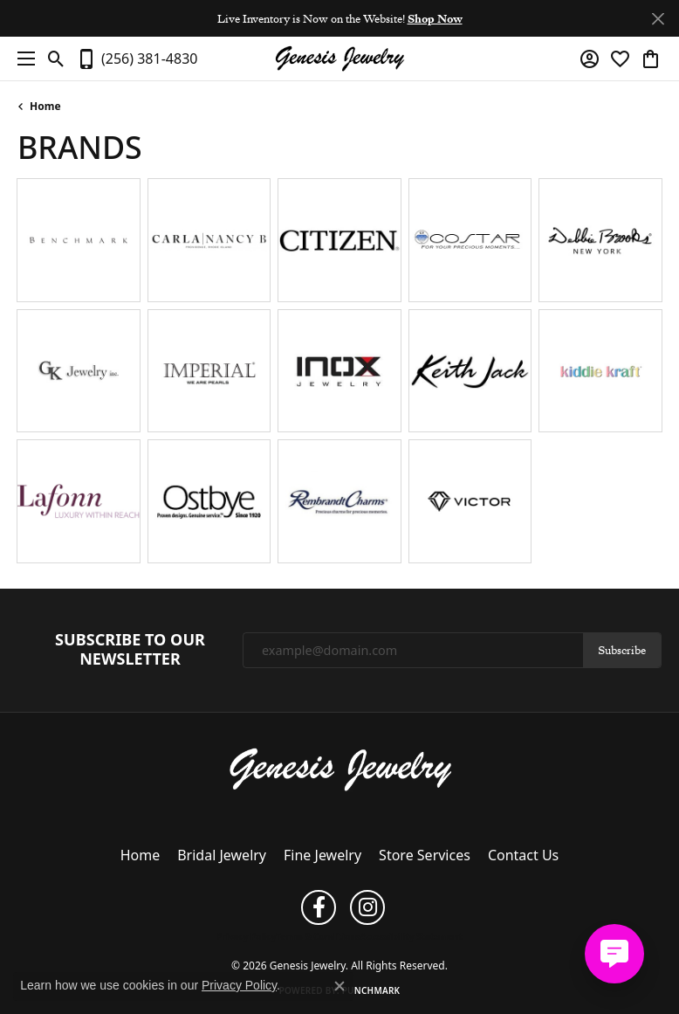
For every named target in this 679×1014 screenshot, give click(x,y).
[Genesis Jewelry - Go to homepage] (340, 767)
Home (45, 106)
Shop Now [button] (435, 18)
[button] (56, 58)
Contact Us (523, 855)
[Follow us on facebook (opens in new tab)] (318, 907)
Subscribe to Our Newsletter (130, 649)
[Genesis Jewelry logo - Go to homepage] (339, 59)
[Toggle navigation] (22, 58)
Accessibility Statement (411, 936)
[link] (136, 58)
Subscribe (622, 650)
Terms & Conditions (318, 936)
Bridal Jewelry (221, 855)
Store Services (424, 855)
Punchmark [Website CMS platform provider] (371, 990)
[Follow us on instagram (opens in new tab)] (367, 907)
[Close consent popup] (339, 986)
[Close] (658, 19)
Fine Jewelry (322, 855)
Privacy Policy (246, 936)
